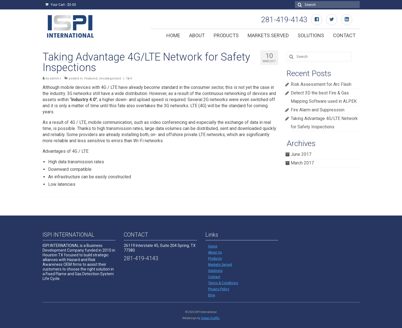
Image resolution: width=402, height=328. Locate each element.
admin (54, 78)
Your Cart (60, 5)
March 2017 (302, 163)
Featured (90, 78)
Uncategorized (110, 78)
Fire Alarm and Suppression (317, 109)
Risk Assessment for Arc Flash (321, 84)
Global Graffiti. (210, 318)
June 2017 (301, 154)
